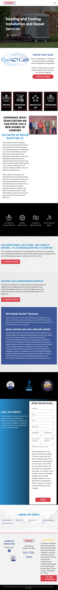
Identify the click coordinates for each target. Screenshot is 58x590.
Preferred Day (35, 433)
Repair (6, 105)
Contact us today (12, 425)
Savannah (45, 520)
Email (33, 421)
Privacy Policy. (50, 586)
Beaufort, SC (33, 520)
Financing (50, 105)
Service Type (35, 427)
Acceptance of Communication (40, 447)
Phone (33, 414)
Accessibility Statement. (32, 588)
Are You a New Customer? (36, 440)
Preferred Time (48, 433)
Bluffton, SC (19, 520)
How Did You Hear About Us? (49, 440)
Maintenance (20, 106)
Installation (35, 106)
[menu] (55, 3)
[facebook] (9, 551)
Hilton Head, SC (7, 520)
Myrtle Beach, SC (7, 523)
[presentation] (43, 493)
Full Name (34, 408)
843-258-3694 (29, 555)
